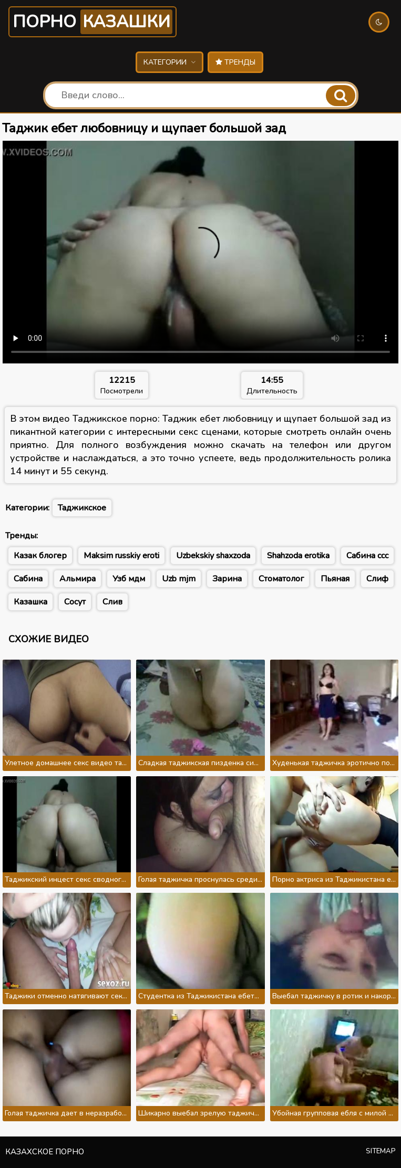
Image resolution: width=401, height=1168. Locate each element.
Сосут (75, 602)
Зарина (227, 579)
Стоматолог (281, 579)
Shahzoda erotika (298, 555)
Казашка (30, 602)
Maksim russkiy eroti (121, 555)
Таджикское (82, 508)
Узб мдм (128, 579)
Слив (112, 602)
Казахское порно (44, 1151)
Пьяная (335, 579)
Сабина (28, 579)
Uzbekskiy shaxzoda (213, 555)
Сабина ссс (367, 555)
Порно (92, 21)
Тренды (235, 62)
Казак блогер (40, 555)
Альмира (77, 579)
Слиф (377, 579)
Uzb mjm (179, 579)
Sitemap (381, 1151)
